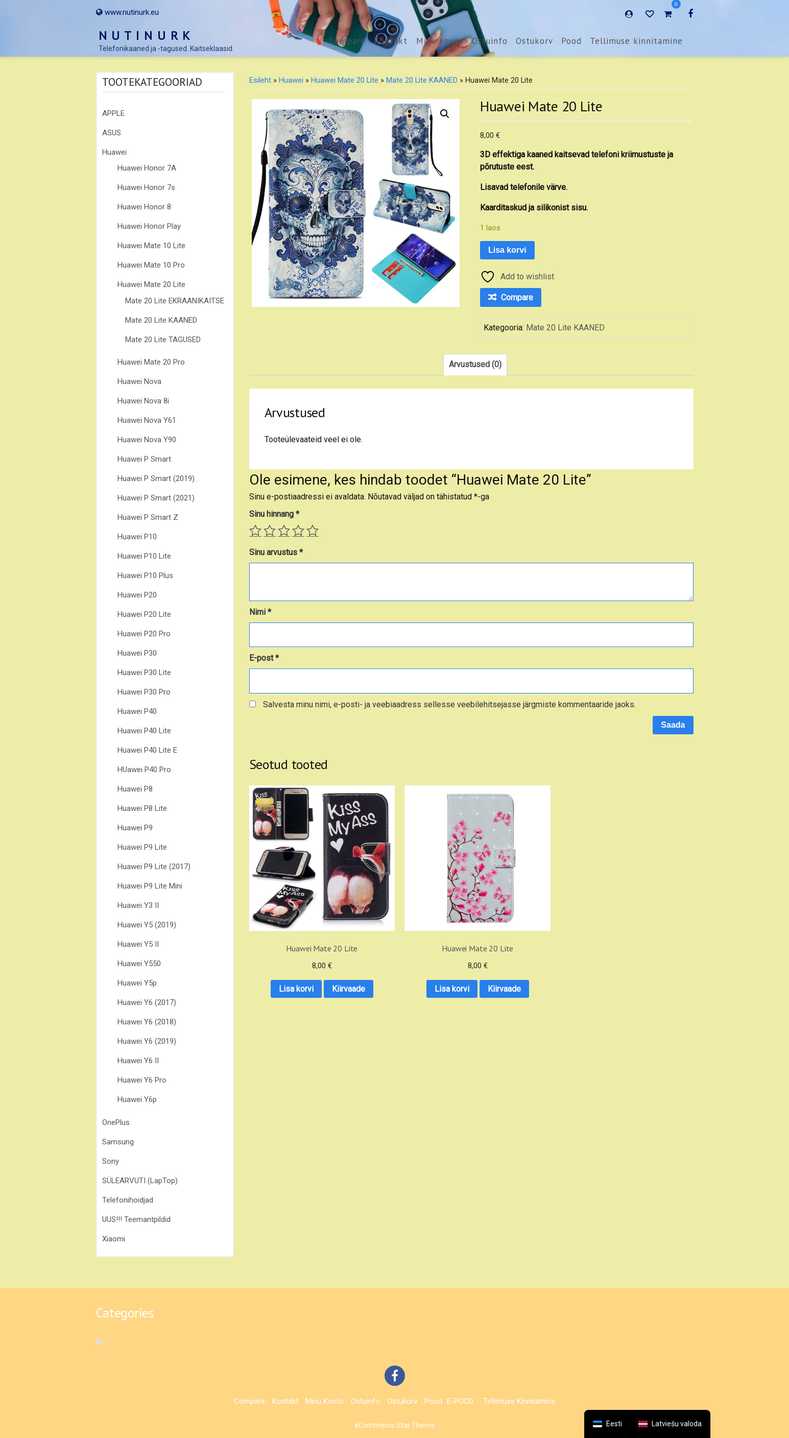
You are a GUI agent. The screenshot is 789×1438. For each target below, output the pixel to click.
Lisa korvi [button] (297, 941)
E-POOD (460, 1401)
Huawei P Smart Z (147, 517)
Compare (347, 40)
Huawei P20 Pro (144, 633)
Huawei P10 (137, 536)
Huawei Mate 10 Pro (151, 265)
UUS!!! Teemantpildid (136, 1219)
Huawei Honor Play (149, 226)
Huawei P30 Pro (144, 692)
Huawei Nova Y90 (146, 439)
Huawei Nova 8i (143, 400)
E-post (264, 658)
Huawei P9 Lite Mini (149, 886)
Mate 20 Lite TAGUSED (163, 339)
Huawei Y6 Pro (141, 1080)
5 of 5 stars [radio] (312, 530)
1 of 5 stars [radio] (255, 530)
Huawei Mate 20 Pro (151, 362)
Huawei (114, 152)
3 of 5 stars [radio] (284, 530)
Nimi (260, 612)
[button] (445, 114)
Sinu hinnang (274, 514)
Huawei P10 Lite (144, 556)
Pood (571, 40)
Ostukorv (534, 40)
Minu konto (440, 40)
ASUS (111, 132)
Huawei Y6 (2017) (146, 1002)
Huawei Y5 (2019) (146, 924)
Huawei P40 (137, 711)
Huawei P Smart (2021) (156, 497)
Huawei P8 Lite (142, 808)
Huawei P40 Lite (144, 730)
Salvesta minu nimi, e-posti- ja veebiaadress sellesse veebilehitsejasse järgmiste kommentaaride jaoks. (449, 704)
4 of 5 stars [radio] (298, 530)
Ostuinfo (490, 40)
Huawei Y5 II (138, 944)
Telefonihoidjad (127, 1200)
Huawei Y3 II (138, 905)
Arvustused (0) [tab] (475, 364)
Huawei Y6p (137, 1099)
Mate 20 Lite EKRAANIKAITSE (174, 300)
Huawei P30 (137, 653)
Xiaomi (113, 1238)
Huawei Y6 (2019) (146, 1041)
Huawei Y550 (139, 963)
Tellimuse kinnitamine (636, 40)
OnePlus (116, 1122)
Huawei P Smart (144, 459)
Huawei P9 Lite (142, 847)
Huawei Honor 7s (146, 187)
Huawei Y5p (137, 983)
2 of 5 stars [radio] (270, 530)
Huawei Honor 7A (146, 168)
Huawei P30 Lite (144, 672)
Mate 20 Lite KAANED (161, 320)
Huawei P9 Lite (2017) (153, 866)
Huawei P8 (135, 789)
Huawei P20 (137, 595)
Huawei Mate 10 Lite (151, 245)
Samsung (118, 1141)
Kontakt (391, 40)
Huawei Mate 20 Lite (151, 284)
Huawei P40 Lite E (147, 750)
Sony (110, 1161)
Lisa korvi (507, 250)
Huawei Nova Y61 (146, 420)
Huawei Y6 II (138, 1060)
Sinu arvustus (276, 552)
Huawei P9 (135, 827)
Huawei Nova (139, 381)
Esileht (260, 80)
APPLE (113, 113)
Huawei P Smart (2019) (156, 478)
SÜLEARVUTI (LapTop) (140, 1180)
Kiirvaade (298, 967)
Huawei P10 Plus (145, 575)
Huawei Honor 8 (144, 206)
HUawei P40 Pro (144, 769)
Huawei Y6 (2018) (146, 1021)
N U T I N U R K (145, 35)
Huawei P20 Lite (144, 614)
